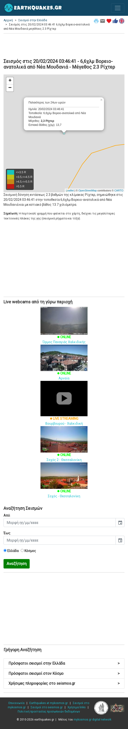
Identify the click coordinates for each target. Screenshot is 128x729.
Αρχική (8, 20)
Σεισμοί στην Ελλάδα (32, 20)
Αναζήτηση (17, 563)
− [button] (10, 87)
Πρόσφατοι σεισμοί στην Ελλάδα (64, 663)
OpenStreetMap (87, 190)
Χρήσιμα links (77, 707)
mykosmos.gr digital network (92, 719)
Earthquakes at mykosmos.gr (48, 703)
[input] (60, 522)
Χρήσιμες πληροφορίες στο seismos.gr (64, 683)
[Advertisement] (64, 45)
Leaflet (70, 190)
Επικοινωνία (16, 703)
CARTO (118, 190)
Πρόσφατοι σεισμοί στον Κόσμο (64, 673)
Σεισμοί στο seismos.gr (47, 707)
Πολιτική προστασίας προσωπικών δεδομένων (49, 711)
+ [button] (10, 80)
